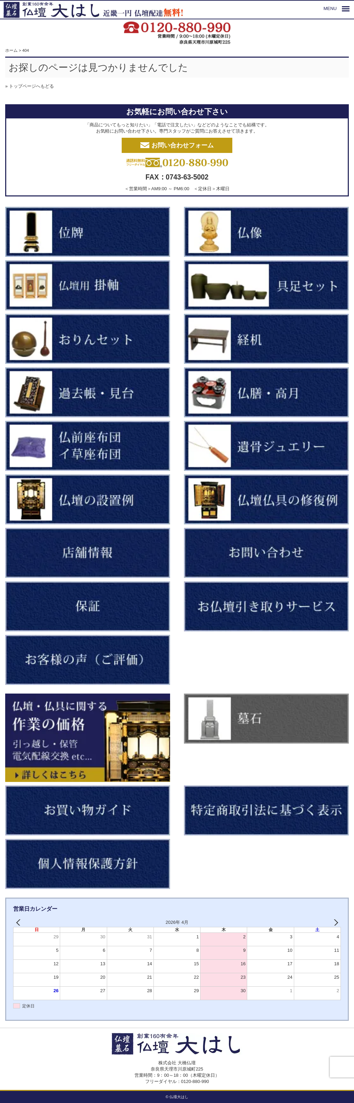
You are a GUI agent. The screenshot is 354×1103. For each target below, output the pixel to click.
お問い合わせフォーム (176, 145)
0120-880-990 (195, 1081)
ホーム (11, 50)
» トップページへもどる (29, 86)
